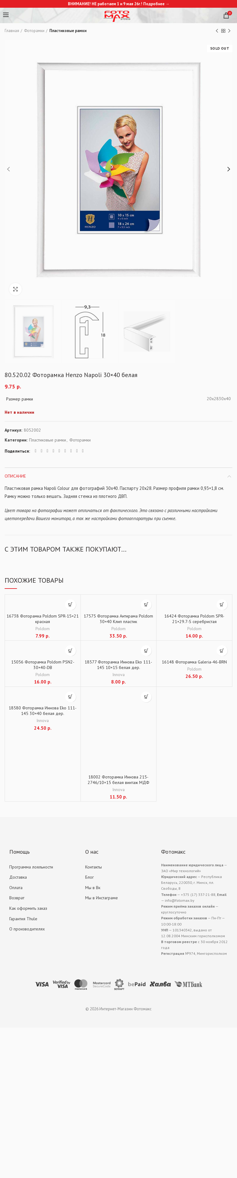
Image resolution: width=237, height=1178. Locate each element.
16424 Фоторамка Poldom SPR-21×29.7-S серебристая (194, 618)
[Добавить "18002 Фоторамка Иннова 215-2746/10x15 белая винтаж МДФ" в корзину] (146, 697)
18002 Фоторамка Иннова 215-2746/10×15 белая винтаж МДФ (118, 779)
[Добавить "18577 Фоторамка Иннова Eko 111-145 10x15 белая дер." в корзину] (146, 650)
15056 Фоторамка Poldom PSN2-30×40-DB (42, 664)
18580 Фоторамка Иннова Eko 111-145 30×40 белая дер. (43, 710)
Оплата (16, 887)
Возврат (16, 898)
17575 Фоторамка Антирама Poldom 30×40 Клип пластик (118, 618)
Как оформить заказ (28, 908)
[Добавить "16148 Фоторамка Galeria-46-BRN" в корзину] (222, 650)
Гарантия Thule (23, 918)
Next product (229, 31)
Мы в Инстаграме (101, 898)
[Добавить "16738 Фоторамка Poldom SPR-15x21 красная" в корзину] (70, 604)
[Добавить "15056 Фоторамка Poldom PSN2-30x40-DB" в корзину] (70, 650)
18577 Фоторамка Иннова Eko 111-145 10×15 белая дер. (118, 664)
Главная (12, 30)
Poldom (42, 628)
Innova (118, 674)
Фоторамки (34, 30)
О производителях (27, 929)
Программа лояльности (31, 867)
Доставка (18, 877)
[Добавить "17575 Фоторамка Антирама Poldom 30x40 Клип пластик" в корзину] (146, 604)
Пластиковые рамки (67, 30)
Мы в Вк (92, 887)
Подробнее (153, 3)
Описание (15, 476)
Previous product (217, 31)
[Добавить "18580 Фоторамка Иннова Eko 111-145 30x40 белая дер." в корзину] (70, 697)
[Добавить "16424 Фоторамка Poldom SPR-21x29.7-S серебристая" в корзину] (222, 604)
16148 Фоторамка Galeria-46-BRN (194, 662)
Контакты (93, 867)
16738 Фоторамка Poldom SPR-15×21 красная (42, 618)
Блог (89, 877)
